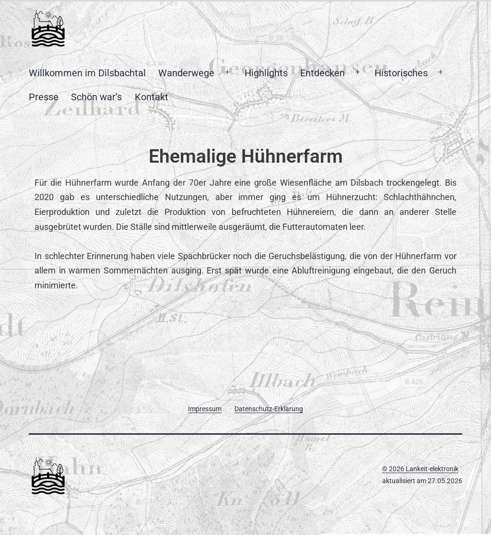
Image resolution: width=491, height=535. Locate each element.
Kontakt (151, 97)
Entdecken (322, 73)
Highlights (266, 73)
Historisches (401, 73)
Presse (43, 97)
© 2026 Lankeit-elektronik (420, 469)
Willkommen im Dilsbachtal (87, 73)
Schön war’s (96, 97)
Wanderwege (186, 73)
